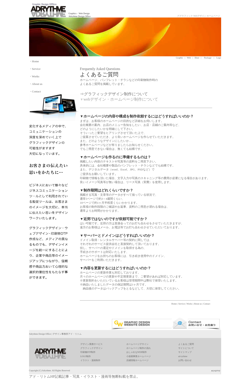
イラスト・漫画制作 (90, 360)
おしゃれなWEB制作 (136, 352)
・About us (35, 84)
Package (207, 58)
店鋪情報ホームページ (137, 360)
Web (189, 58)
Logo (218, 58)
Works (189, 304)
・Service (35, 68)
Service (181, 304)
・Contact (35, 91)
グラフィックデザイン (91, 348)
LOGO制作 (85, 356)
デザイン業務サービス (91, 344)
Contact (206, 304)
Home (174, 304)
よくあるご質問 (186, 344)
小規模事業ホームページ (138, 356)
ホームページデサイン (137, 344)
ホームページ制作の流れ (138, 348)
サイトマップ (185, 352)
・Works (34, 76)
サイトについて (186, 348)
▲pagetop (215, 370)
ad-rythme (182, 356)
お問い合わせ (185, 360)
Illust (196, 58)
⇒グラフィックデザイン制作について (114, 94)
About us (198, 304)
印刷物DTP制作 (88, 352)
